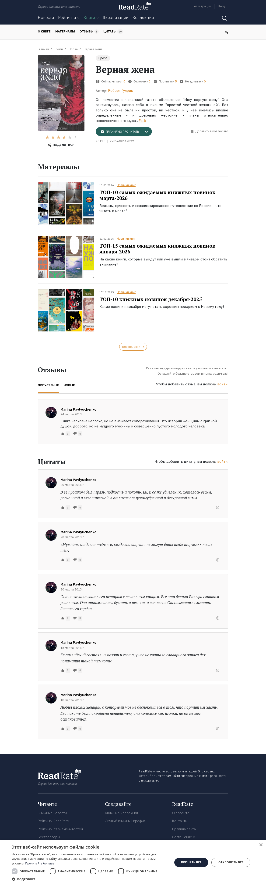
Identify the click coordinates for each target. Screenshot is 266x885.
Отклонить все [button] (230, 862)
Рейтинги (67, 17)
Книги (89, 17)
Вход (221, 6)
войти (222, 384)
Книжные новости (52, 813)
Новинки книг (126, 185)
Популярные (48, 385)
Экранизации (115, 17)
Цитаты (113, 31)
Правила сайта (184, 829)
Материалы (65, 31)
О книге (44, 31)
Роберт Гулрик (120, 90)
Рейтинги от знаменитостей (60, 829)
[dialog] (133, 862)
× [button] (260, 845)
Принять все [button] (191, 862)
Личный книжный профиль (126, 821)
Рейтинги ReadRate (53, 821)
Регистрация (201, 6)
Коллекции (143, 17)
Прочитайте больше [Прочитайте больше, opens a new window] (39, 863)
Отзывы (89, 31)
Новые (69, 385)
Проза (102, 58)
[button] (90, 879)
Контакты (180, 821)
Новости (46, 17)
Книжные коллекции (121, 813)
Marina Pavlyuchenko (78, 409)
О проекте (180, 813)
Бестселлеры (49, 837)
